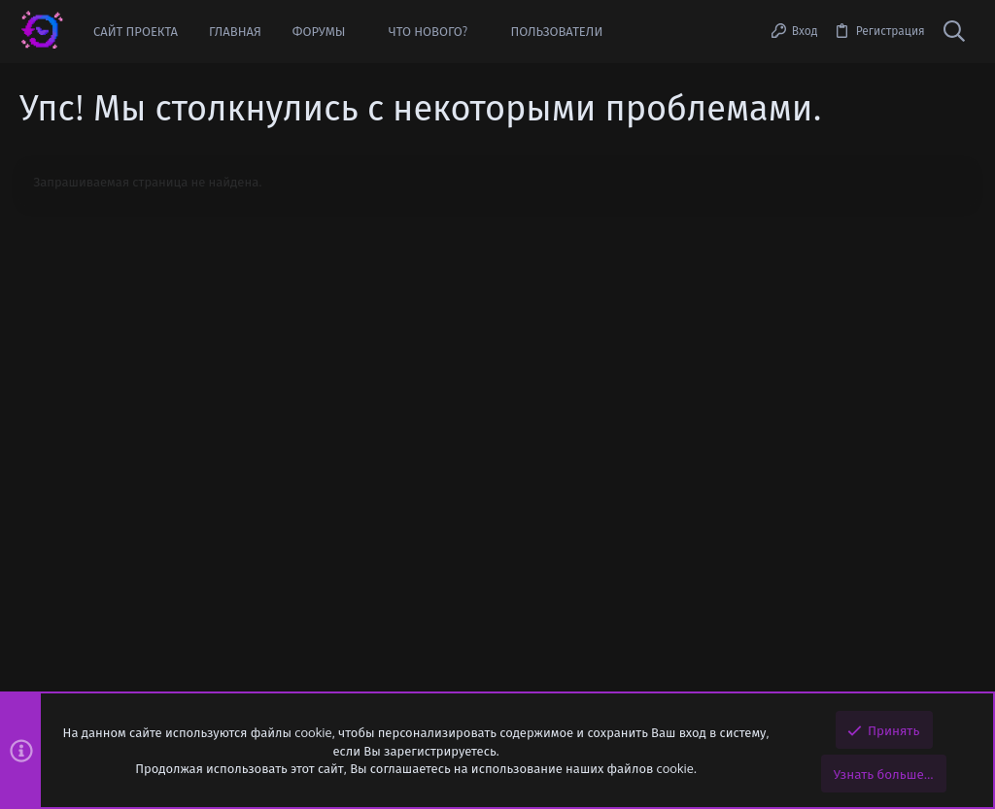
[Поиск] (954, 32)
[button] (359, 31)
